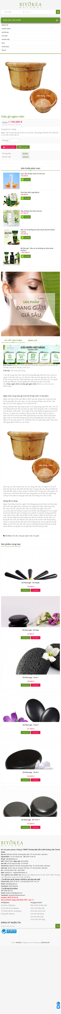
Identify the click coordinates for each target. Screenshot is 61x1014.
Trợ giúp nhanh (36, 928)
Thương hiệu (6, 39)
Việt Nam (25, 157)
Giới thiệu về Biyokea (8, 931)
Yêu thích (35, 616)
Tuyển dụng (5, 46)
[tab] (13, 341)
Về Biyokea (5, 928)
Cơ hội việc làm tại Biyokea (10, 933)
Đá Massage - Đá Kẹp (30, 655)
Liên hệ (4, 50)
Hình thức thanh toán (37, 936)
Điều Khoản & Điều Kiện (38, 931)
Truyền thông (6, 28)
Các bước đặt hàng (36, 942)
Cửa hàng (5, 36)
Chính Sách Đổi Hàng (37, 945)
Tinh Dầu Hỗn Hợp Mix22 (30, 192)
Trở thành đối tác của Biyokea (11, 936)
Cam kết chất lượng (37, 939)
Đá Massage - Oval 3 (30, 798)
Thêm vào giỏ (8, 147)
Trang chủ (5, 25)
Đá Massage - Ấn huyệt (30, 608)
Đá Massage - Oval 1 (30, 703)
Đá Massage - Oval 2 (30, 750)
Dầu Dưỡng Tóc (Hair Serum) (31, 211)
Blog (3, 43)
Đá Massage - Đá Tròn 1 (30, 845)
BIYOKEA (25, 154)
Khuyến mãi (5, 32)
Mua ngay (23, 147)
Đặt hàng (25, 616)
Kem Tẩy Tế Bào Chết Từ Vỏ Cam (33, 174)
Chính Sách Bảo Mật (37, 933)
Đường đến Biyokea (7, 939)
